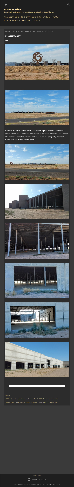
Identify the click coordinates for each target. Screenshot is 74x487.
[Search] (68, 4)
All (6, 17)
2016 (34, 17)
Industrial (54, 399)
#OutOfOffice (12, 9)
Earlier (47, 17)
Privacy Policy (37, 475)
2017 (28, 17)
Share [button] (7, 395)
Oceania (36, 20)
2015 (39, 17)
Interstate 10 (10, 402)
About (56, 17)
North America (12, 20)
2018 (23, 17)
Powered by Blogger (37, 479)
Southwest (42, 402)
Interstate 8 (20, 402)
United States (52, 402)
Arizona (24, 399)
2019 (17, 17)
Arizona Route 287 (35, 399)
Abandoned (15, 399)
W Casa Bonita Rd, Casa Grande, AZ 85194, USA (35, 32)
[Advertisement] (37, 427)
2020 (11, 17)
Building (46, 399)
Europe (26, 20)
